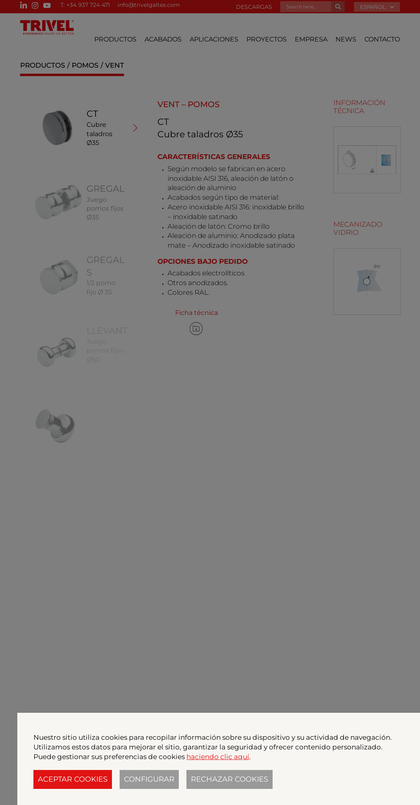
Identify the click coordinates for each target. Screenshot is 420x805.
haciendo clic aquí (217, 757)
